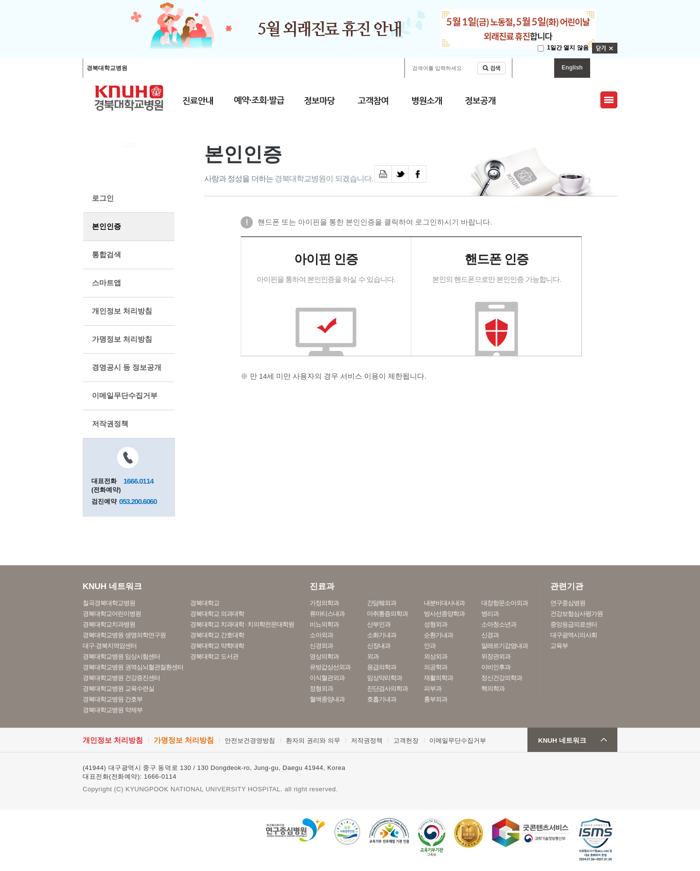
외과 (373, 656)
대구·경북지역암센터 (110, 645)
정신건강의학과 (501, 677)
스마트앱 (106, 283)
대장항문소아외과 (504, 603)
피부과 (432, 688)
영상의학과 (324, 656)
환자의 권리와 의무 (313, 740)
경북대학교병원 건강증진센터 (121, 677)
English (571, 67)
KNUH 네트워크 (562, 740)
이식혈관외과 (327, 677)
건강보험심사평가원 (576, 613)
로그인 (103, 198)
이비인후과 (495, 667)
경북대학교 (204, 603)
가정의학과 (324, 603)
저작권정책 (110, 423)
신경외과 (321, 645)
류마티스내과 (327, 613)
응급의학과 (381, 667)
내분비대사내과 (444, 603)
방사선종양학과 (444, 613)
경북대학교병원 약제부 (112, 710)
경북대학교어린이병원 (222, 68)
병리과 (490, 613)
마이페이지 (533, 68)
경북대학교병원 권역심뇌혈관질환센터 (133, 667)
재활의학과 (438, 677)
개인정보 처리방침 (122, 311)
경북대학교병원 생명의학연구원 (124, 635)
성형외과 (435, 624)
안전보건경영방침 (250, 740)
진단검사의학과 (387, 688)
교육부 (559, 645)
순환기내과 (438, 635)
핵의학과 (493, 688)
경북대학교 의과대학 (217, 613)
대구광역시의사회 (573, 635)
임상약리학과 (384, 677)
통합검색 (106, 254)
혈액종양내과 (327, 699)
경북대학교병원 (107, 68)
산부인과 (378, 624)
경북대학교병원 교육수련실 (118, 688)
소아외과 (321, 635)
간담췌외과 (381, 603)
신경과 (490, 635)
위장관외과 (495, 656)
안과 (430, 645)
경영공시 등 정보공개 (126, 367)
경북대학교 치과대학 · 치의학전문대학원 (242, 624)
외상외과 (435, 656)
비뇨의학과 (324, 624)
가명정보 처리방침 (122, 339)
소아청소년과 (498, 624)
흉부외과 (435, 699)
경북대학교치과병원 (109, 624)
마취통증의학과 (387, 613)
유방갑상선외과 (330, 667)
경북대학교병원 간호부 (112, 699)
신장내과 (378, 645)
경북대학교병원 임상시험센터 (121, 656)
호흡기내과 (381, 699)
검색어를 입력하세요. (437, 68)
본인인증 (106, 226)
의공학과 (435, 667)
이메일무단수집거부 (125, 395)
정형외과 (321, 688)
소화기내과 (381, 635)
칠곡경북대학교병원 (160, 68)
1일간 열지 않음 (567, 47)
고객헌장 (406, 740)
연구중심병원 (567, 603)
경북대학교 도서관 (214, 656)
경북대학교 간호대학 (217, 635)
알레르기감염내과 (504, 645)
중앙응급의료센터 (573, 624)
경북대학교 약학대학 (217, 645)
